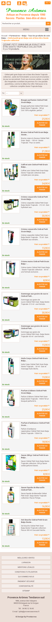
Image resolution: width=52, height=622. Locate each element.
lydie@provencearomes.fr (29, 611)
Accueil (4, 36)
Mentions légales (26, 567)
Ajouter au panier (42, 124)
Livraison (26, 562)
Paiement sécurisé (26, 581)
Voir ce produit (41, 115)
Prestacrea (31, 617)
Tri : (3, 93)
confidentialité (26, 586)
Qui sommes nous (26, 577)
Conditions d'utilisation (26, 572)
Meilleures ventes (26, 558)
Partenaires (14, 36)
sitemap (26, 591)
